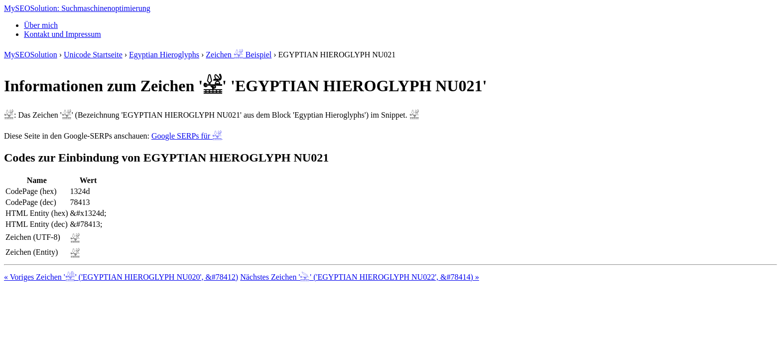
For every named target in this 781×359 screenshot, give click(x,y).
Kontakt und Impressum (62, 34)
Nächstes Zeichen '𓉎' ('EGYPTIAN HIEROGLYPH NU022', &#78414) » (359, 277)
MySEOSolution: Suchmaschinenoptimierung (77, 8)
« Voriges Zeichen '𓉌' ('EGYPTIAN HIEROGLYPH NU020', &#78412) (121, 277)
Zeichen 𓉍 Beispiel (238, 54)
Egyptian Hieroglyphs (164, 54)
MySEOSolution (30, 54)
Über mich (41, 25)
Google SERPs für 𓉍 (186, 136)
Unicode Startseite (93, 54)
